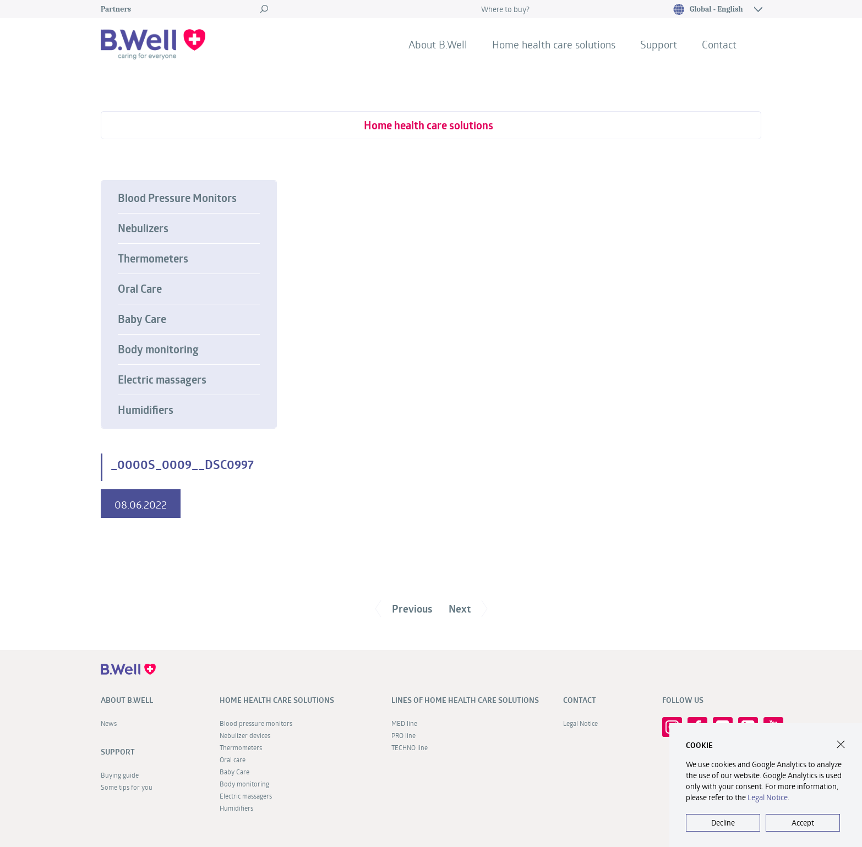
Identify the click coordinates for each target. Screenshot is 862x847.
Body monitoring (158, 349)
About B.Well (437, 44)
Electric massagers (162, 379)
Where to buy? (505, 9)
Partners (116, 9)
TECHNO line (409, 747)
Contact (719, 44)
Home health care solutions (553, 44)
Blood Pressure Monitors (177, 198)
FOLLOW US (682, 700)
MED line (404, 723)
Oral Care (140, 289)
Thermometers (153, 258)
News (109, 723)
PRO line (403, 735)
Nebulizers (143, 228)
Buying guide (120, 775)
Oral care (232, 759)
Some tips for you (126, 787)
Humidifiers (145, 410)
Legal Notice (580, 723)
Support (658, 44)
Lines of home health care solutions (465, 700)
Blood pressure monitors (256, 723)
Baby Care (142, 319)
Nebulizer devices (245, 735)
